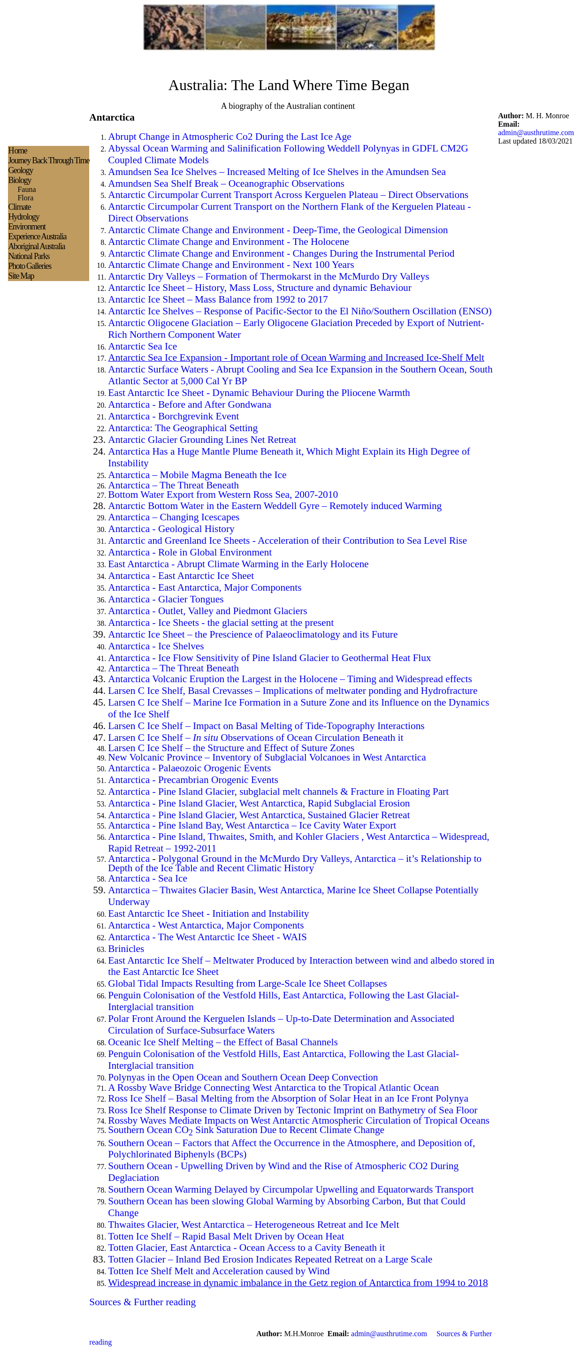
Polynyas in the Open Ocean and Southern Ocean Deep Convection (243, 1077)
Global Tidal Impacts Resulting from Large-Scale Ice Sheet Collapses (247, 983)
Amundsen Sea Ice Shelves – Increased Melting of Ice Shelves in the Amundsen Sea (277, 171)
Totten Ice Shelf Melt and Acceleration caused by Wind (218, 1271)
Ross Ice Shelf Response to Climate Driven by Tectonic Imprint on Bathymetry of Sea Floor (292, 1110)
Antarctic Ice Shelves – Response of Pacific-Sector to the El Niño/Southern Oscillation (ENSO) (299, 311)
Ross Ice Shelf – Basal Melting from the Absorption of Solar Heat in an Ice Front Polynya (288, 1098)
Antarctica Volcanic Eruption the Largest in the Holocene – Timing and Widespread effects (290, 679)
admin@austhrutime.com (536, 133)
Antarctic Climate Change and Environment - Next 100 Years (231, 264)
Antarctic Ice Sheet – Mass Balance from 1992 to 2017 (218, 299)
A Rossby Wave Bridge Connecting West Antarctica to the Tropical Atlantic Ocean (273, 1087)
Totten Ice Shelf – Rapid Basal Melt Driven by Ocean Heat (226, 1236)
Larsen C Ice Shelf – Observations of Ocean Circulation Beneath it (255, 737)
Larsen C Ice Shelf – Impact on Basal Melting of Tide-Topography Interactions (266, 725)
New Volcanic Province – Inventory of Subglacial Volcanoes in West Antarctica (267, 757)
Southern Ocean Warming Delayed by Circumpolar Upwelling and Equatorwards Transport (291, 1189)
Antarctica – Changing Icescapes (173, 517)
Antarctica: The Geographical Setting (183, 428)
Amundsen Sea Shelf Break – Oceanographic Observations (226, 183)
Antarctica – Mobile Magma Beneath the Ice (197, 474)
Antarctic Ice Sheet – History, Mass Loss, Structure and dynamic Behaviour (260, 287)
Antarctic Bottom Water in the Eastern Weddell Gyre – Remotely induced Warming (275, 505)
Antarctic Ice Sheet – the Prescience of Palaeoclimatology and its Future (253, 634)
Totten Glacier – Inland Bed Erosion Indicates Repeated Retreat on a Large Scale (270, 1259)
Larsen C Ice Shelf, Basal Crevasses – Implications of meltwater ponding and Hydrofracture (292, 690)
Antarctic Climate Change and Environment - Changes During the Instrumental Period (281, 253)
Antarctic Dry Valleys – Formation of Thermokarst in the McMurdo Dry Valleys (268, 276)
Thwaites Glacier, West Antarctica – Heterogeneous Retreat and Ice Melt (253, 1224)
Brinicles (126, 948)
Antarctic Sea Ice (142, 346)
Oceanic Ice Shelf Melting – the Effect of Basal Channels (222, 1042)
